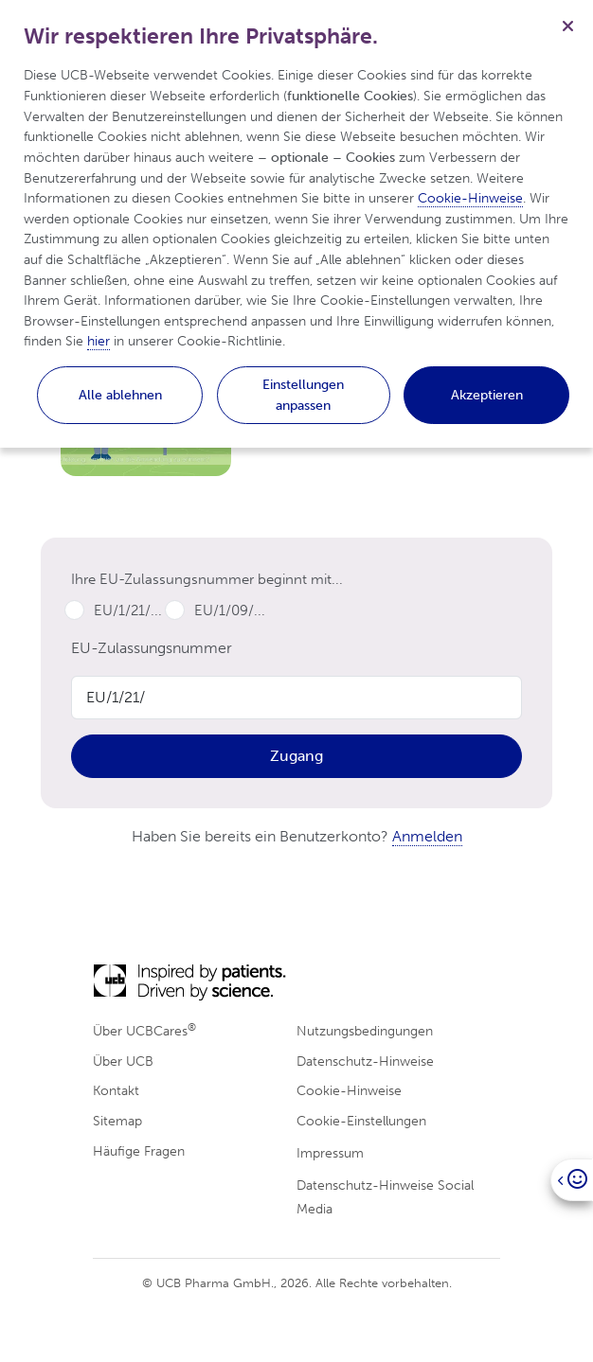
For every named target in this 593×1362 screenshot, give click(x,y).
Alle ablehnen (120, 394)
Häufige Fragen (139, 1150)
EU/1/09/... (229, 610)
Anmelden (427, 836)
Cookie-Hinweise (349, 1090)
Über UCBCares (144, 1030)
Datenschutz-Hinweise (365, 1061)
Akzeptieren (487, 394)
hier (98, 340)
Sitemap (117, 1120)
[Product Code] (296, 697)
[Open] (571, 1180)
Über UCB (123, 1061)
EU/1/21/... (128, 610)
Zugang (296, 756)
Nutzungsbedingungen (364, 1030)
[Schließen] (567, 25)
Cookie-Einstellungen (361, 1120)
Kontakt (116, 1090)
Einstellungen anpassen (303, 395)
